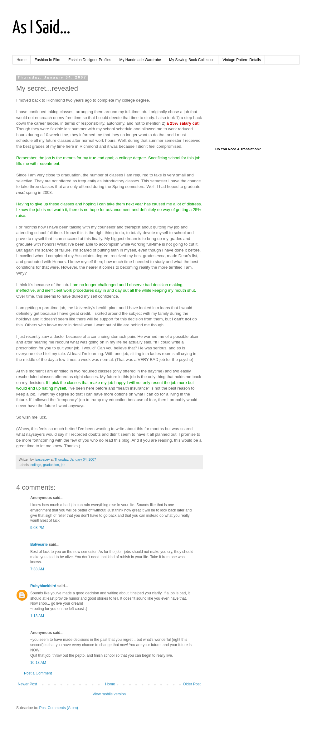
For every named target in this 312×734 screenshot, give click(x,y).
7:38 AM (37, 569)
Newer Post (27, 684)
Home (22, 60)
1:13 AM (37, 616)
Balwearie (39, 544)
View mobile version (109, 694)
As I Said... (41, 28)
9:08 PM (37, 527)
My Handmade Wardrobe (140, 60)
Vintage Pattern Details (241, 60)
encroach (43, 117)
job (63, 465)
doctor (59, 336)
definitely (148, 209)
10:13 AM (38, 662)
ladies (155, 353)
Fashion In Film (47, 60)
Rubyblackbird (43, 586)
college (36, 465)
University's (84, 307)
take (25, 186)
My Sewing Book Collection (191, 60)
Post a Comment (38, 673)
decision (36, 382)
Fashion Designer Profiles (89, 60)
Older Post (192, 684)
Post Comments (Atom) (58, 708)
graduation (51, 465)
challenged (108, 284)
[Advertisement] (252, 106)
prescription (26, 348)
